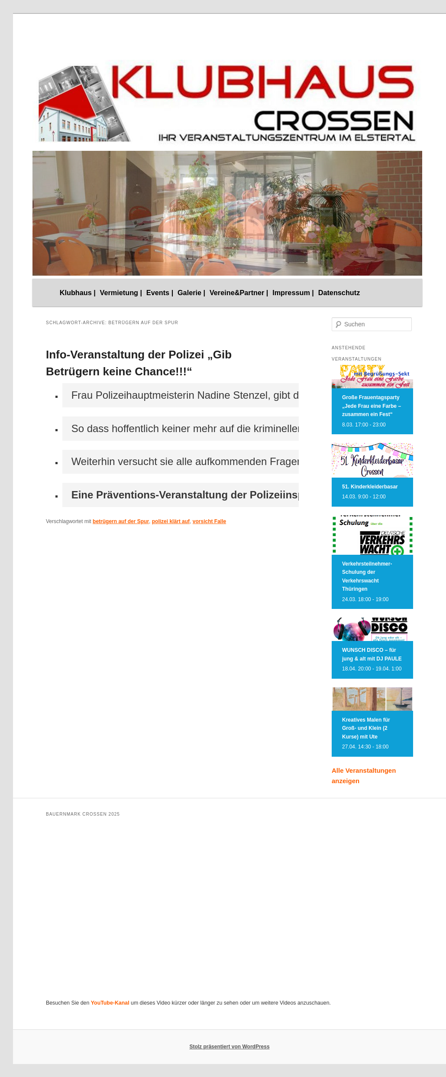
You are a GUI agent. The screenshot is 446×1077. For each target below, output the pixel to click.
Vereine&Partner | (239, 292)
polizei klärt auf (171, 521)
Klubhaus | (78, 292)
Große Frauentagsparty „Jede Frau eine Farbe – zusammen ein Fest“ (371, 405)
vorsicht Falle (209, 521)
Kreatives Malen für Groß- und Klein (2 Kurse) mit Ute (366, 728)
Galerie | (191, 292)
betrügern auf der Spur (121, 521)
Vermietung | (121, 292)
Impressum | (293, 292)
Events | (159, 292)
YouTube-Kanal (110, 1003)
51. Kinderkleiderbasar (370, 487)
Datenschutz (339, 292)
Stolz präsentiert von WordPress (229, 1047)
